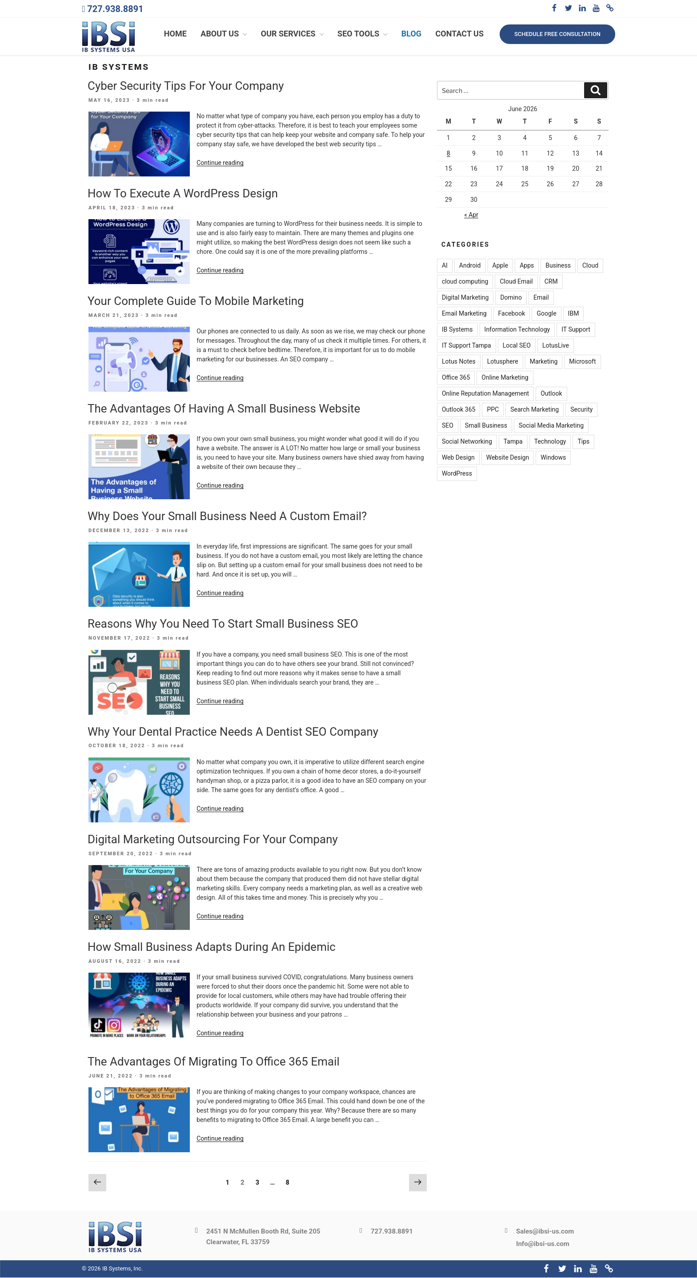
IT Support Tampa (466, 346)
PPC (493, 410)
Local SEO (517, 346)
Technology (550, 442)
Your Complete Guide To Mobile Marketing (196, 301)
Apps (527, 266)
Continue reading (220, 163)
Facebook (511, 314)
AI (445, 266)
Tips (583, 442)
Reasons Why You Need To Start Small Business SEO (223, 624)
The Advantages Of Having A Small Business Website (224, 409)
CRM (551, 282)
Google (546, 314)
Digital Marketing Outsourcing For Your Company (213, 839)
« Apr (471, 215)
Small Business (486, 426)
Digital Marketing (465, 298)
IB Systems (457, 330)
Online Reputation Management (485, 394)
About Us (224, 34)
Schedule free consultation (557, 34)
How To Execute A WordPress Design (183, 194)
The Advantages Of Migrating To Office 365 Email (214, 1062)
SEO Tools (363, 34)
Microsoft (582, 362)
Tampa (513, 442)
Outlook (551, 394)
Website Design (507, 458)
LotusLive (555, 346)
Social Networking (467, 442)
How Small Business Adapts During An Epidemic (212, 947)
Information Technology (517, 330)
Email (541, 298)
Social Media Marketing (551, 426)
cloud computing (465, 282)
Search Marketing (534, 410)
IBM (573, 314)
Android (470, 266)
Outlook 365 (458, 410)
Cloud (590, 266)
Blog (411, 34)
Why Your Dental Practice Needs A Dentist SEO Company (233, 732)
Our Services (293, 34)
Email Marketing (464, 314)
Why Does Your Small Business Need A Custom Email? (227, 517)
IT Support (575, 330)
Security (581, 410)
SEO (447, 426)
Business (558, 266)
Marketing (544, 362)
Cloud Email (516, 282)
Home (175, 34)
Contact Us (460, 34)
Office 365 (456, 378)
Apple (501, 266)
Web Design (458, 458)
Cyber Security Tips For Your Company (186, 86)
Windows (553, 458)
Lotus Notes (459, 362)
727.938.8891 (115, 9)
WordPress (457, 474)
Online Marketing (504, 378)
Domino (511, 298)
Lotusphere (502, 362)
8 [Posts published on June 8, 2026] (448, 154)
